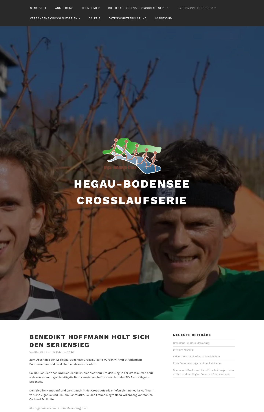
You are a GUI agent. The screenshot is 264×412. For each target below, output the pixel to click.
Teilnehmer (91, 8)
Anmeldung (64, 8)
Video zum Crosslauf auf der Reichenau (196, 356)
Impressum (164, 18)
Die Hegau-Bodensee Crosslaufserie (137, 8)
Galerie (94, 18)
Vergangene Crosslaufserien (54, 18)
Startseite (38, 8)
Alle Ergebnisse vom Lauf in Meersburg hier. (58, 408)
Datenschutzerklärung (128, 18)
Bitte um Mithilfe (183, 349)
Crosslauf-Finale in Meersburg (191, 343)
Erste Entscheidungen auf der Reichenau (197, 363)
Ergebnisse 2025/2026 (195, 8)
